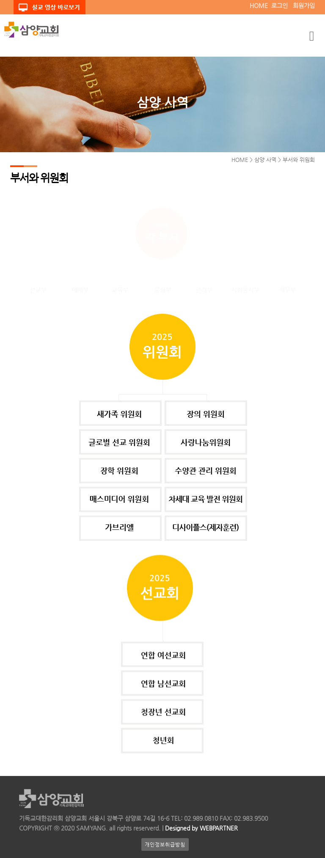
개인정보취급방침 (165, 844)
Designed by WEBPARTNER (200, 828)
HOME (259, 5)
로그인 (279, 5)
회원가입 (304, 5)
